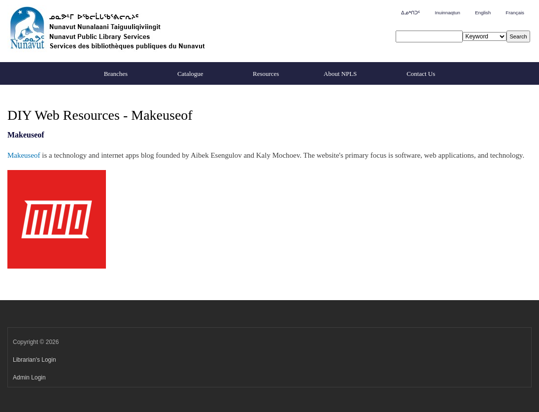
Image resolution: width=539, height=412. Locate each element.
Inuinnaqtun (447, 12)
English (483, 12)
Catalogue (190, 73)
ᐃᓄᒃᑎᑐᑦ (410, 12)
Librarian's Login (34, 359)
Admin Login (29, 377)
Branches (116, 73)
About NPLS (340, 73)
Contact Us (420, 73)
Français (514, 12)
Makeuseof (23, 155)
